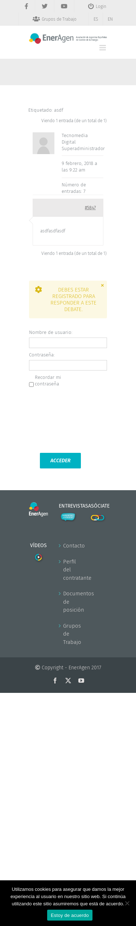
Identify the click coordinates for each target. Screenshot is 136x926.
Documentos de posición (68, 601)
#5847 (90, 207)
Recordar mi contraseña (48, 380)
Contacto (68, 545)
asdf (58, 110)
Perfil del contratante (68, 569)
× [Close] (102, 285)
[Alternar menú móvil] (103, 47)
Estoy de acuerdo (70, 915)
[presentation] (58, 419)
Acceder (60, 461)
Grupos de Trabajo (68, 634)
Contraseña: (42, 354)
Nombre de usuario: (51, 332)
